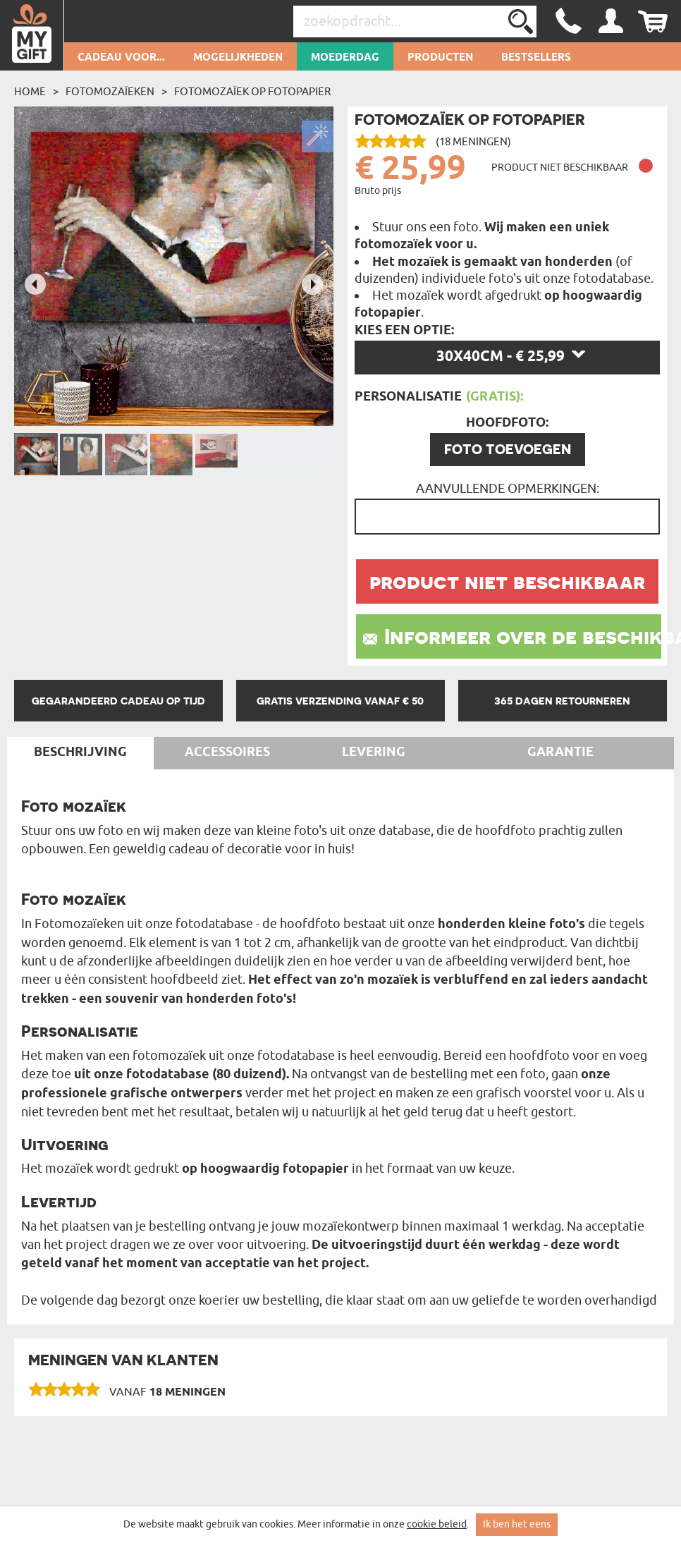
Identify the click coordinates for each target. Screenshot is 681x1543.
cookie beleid (437, 1524)
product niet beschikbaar (507, 581)
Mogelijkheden (238, 58)
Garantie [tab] (560, 752)
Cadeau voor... (121, 58)
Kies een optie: (404, 330)
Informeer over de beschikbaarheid (522, 636)
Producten (440, 58)
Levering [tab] (373, 752)
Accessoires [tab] (227, 752)
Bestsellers (536, 58)
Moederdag (345, 58)
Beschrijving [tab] (80, 752)
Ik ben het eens (517, 1524)
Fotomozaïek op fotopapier (252, 91)
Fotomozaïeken (110, 91)
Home (30, 91)
